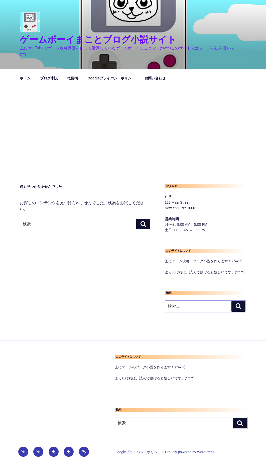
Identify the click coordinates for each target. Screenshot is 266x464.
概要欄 (72, 78)
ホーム (25, 78)
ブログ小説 (49, 78)
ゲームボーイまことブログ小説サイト (98, 39)
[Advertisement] (133, 125)
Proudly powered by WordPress (189, 452)
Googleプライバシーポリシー (111, 78)
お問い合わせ (155, 78)
